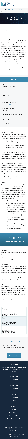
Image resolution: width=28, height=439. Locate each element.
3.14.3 (9, 104)
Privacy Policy (5, 434)
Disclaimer (23, 434)
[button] (25, 4)
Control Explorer (19, 9)
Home (3, 9)
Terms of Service (14, 434)
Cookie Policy (14, 436)
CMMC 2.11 (9, 9)
